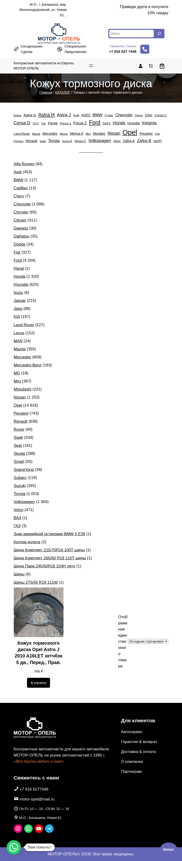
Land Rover (24, 325)
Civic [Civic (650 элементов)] (148, 115)
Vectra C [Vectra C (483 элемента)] (80, 141)
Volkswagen (24, 502)
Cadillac (21, 188)
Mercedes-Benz (28, 365)
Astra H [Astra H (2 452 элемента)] (46, 114)
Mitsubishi (23, 389)
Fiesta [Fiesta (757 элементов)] (53, 123)
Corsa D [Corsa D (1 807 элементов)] (22, 122)
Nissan (20, 397)
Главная (45, 92)
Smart (19, 461)
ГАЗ (17, 526)
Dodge (19, 244)
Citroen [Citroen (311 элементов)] (139, 115)
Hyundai (21, 284)
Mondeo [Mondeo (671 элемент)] (99, 133)
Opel (18, 405)
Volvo (18, 510)
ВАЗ (17, 518)
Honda (19, 276)
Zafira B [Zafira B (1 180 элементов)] (144, 141)
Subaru (20, 477)
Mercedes (22, 357)
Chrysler (21, 212)
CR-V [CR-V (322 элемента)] (36, 123)
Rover (19, 429)
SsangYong (24, 469)
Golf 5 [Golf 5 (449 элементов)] (106, 123)
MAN (18, 341)
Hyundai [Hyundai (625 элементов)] (133, 123)
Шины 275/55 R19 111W (36, 582)
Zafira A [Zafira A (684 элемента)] (129, 141)
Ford (18, 260)
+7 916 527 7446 (122, 51)
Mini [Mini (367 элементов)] (88, 133)
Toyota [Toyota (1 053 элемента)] (54, 141)
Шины (19, 574)
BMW (18, 180)
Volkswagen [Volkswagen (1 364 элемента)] (99, 140)
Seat (18, 445)
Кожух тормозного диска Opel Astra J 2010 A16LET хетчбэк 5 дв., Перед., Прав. (38, 652)
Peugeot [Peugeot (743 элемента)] (145, 133)
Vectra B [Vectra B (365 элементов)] (67, 141)
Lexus (19, 333)
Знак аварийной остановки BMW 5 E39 (49, 534)
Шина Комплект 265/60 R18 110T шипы (50, 558)
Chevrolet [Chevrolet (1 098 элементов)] (123, 115)
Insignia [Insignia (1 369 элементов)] (149, 123)
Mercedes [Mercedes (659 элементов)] (49, 133)
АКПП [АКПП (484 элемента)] (158, 141)
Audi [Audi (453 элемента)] (76, 115)
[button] (14, 847)
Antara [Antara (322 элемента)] (17, 115)
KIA (17, 316)
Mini (17, 381)
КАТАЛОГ (62, 92)
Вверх (168, 849)
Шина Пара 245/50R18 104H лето (44, 566)
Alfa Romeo (24, 164)
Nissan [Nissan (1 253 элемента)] (114, 133)
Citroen (20, 220)
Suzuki (20, 485)
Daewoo (21, 228)
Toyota (19, 493)
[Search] (159, 33)
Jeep (18, 308)
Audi (18, 172)
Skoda (19, 453)
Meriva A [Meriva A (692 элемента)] (76, 133)
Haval (19, 268)
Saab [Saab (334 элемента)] (43, 141)
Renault (20, 421)
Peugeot (21, 413)
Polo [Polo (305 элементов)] (157, 133)
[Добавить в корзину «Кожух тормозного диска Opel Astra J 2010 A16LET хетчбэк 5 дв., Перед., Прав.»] (38, 683)
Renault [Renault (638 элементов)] (31, 141)
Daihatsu (21, 236)
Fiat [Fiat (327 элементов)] (43, 123)
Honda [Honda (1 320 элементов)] (119, 123)
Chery (19, 196)
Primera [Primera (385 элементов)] (18, 141)
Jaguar (20, 300)
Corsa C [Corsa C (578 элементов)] (161, 115)
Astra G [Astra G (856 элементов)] (29, 115)
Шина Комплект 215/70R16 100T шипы (49, 550)
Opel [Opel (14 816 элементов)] (130, 132)
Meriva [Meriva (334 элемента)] (64, 133)
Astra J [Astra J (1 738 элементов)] (64, 114)
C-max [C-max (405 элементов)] (109, 115)
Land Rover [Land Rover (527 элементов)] (22, 133)
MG (17, 373)
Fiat (17, 252)
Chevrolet (22, 204)
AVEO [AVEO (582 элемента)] (86, 115)
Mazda (20, 349)
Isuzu (18, 292)
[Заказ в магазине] (148, 641)
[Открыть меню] (91, 66)
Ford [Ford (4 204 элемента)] (94, 122)
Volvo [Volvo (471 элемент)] (117, 141)
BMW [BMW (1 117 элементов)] (97, 115)
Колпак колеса (27, 542)
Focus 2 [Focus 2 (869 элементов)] (80, 123)
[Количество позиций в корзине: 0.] (151, 66)
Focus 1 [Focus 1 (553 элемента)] (65, 123)
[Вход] (140, 66)
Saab (18, 437)
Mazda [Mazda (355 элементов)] (36, 133)
